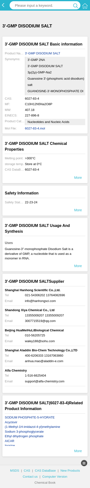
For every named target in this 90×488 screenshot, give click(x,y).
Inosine (10, 445)
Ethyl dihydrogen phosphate (24, 436)
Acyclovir (11, 422)
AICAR (9, 441)
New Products (70, 470)
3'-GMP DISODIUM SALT (42, 53)
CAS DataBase (45, 470)
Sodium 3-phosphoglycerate (24, 431)
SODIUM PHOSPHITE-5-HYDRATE (30, 417)
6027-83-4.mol (35, 128)
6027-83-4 (32, 169)
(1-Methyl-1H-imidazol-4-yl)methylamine (32, 427)
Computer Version (54, 476)
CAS (27, 470)
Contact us (30, 476)
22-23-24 (31, 202)
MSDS (14, 470)
